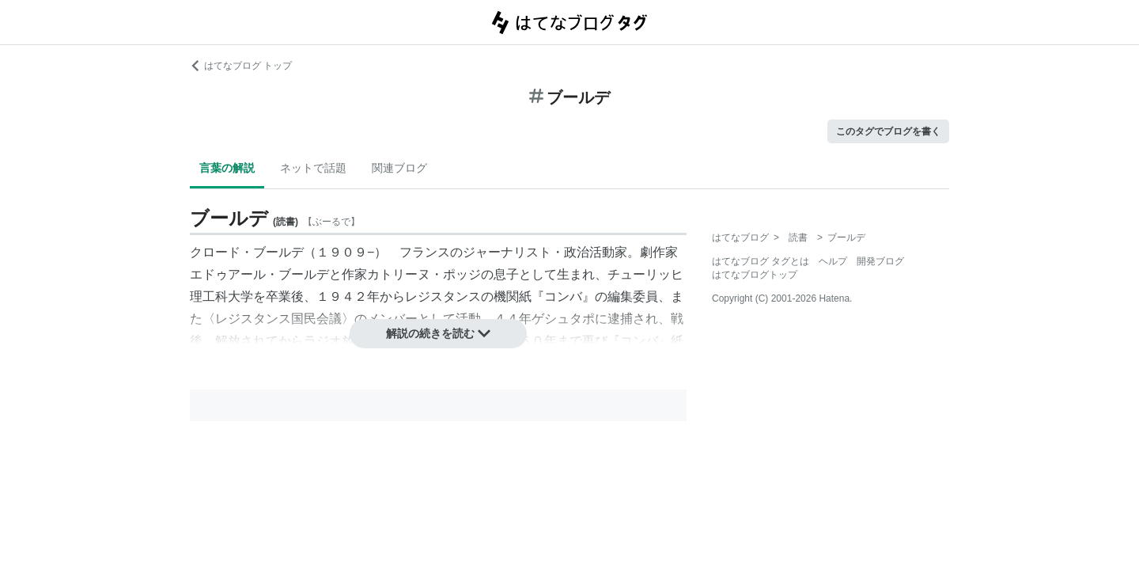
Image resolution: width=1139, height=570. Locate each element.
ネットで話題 (313, 168)
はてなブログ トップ (241, 65)
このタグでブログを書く (888, 131)
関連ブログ (399, 168)
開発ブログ (880, 261)
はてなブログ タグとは (760, 261)
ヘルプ (833, 261)
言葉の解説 (227, 168)
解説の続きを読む (438, 333)
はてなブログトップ (754, 274)
